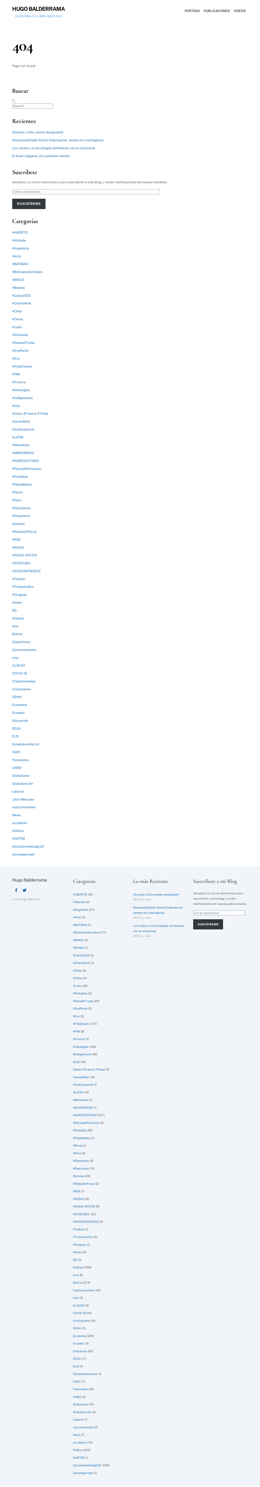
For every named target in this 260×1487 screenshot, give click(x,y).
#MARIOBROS (23, 454)
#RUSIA (18, 548)
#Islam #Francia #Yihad (30, 414)
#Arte (16, 257)
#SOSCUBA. (21, 564)
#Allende (19, 241)
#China (17, 320)
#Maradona (20, 446)
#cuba (17, 328)
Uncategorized (23, 855)
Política (18, 831)
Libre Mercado (23, 800)
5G (14, 611)
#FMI (16, 375)
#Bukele (18, 288)
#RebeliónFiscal (24, 532)
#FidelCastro (22, 367)
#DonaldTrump (23, 343)
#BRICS (18, 281)
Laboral (18, 792)
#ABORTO (20, 233)
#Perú (16, 501)
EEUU (16, 729)
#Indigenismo (22, 398)
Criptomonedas (23, 682)
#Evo (16, 359)
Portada (192, 11)
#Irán (16, 406)
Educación (20, 721)
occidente (19, 824)
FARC (16, 753)
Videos (240, 11)
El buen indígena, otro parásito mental (41, 157)
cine (15, 658)
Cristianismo (21, 690)
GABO (17, 768)
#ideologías (21, 391)
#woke (17, 603)
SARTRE (18, 839)
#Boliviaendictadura (27, 273)
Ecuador (18, 713)
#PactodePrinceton (26, 469)
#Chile (17, 312)
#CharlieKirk (21, 304)
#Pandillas (20, 477)
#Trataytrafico (23, 587)
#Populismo (21, 517)
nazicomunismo (24, 808)
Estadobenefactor (25, 745)
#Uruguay (19, 595)
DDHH (17, 698)
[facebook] (16, 890)
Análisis (18, 619)
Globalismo (20, 776)
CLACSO (18, 666)
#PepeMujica (22, 485)
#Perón (17, 493)
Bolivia (17, 635)
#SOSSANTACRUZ (26, 572)
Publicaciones (217, 11)
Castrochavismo (24, 650)
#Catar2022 (21, 296)
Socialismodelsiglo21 (28, 847)
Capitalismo (21, 643)
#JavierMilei (21, 422)
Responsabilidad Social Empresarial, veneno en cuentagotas (58, 141)
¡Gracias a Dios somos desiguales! (37, 133)
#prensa (18, 525)
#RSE (16, 540)
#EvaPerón (20, 351)
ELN (15, 737)
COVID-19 (19, 674)
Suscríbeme (29, 204)
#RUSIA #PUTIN (24, 556)
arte (15, 627)
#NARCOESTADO (25, 462)
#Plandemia (21, 509)
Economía (19, 706)
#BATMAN (20, 265)
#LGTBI (18, 438)
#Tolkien (18, 580)
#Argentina (20, 249)
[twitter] (25, 890)
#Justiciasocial (23, 430)
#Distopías (20, 336)
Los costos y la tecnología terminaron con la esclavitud (53, 149)
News (16, 816)
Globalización (22, 784)
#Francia (19, 383)
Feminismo (20, 761)
